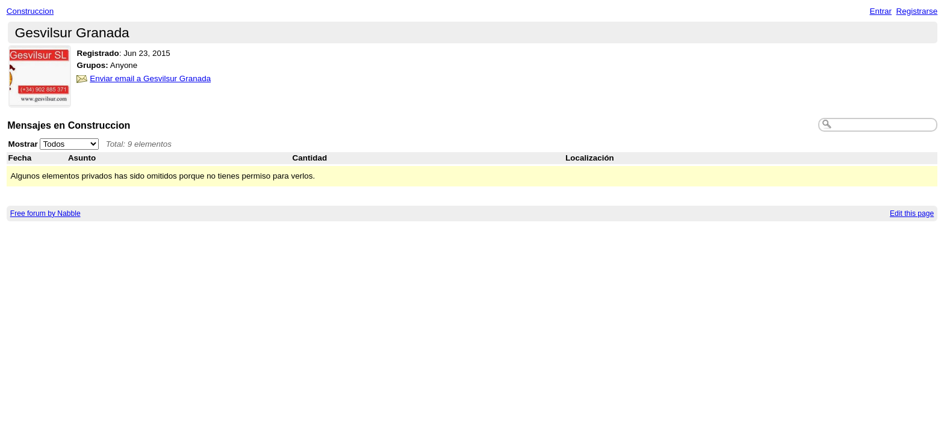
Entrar (880, 11)
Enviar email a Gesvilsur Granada (150, 78)
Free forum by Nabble (45, 213)
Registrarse (917, 11)
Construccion (30, 11)
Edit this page (912, 213)
